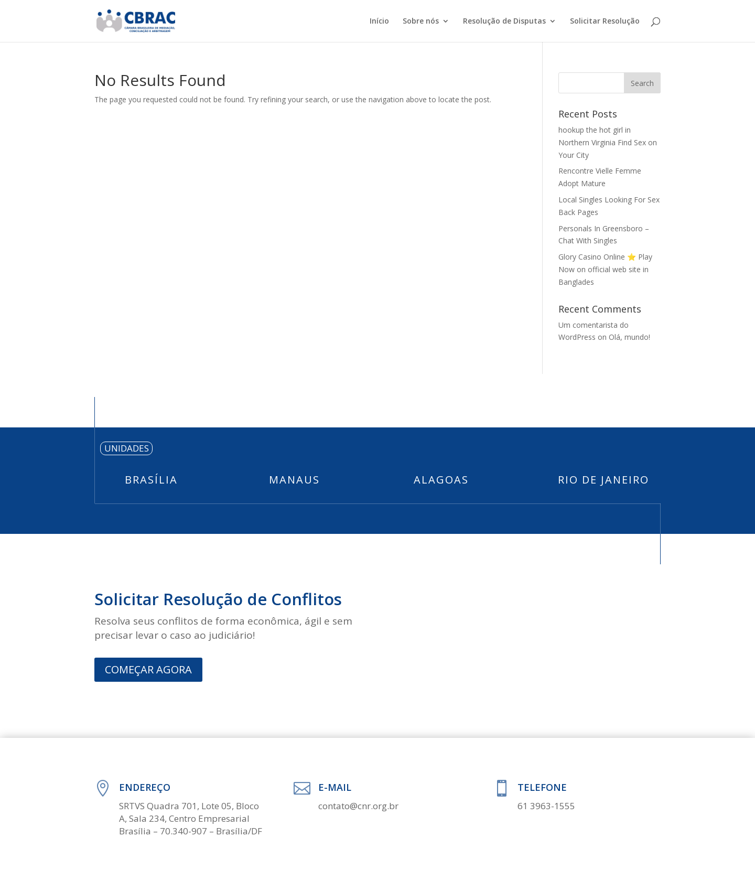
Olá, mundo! (629, 337)
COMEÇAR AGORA (148, 669)
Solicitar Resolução (605, 21)
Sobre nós (421, 21)
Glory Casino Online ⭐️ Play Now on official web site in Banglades (605, 269)
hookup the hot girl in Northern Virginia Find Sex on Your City (607, 142)
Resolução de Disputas (504, 21)
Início (379, 21)
